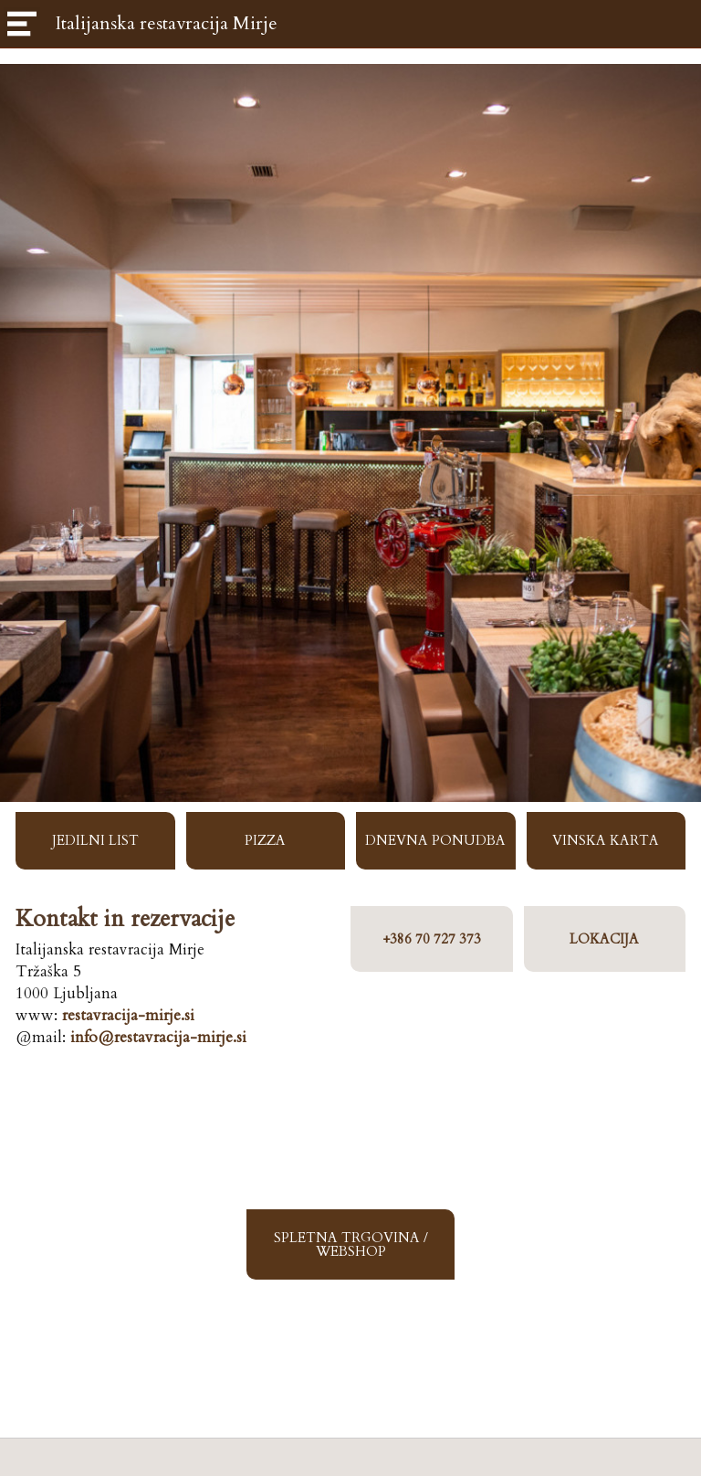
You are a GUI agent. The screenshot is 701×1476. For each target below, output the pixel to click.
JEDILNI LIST (95, 840)
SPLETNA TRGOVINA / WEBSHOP (351, 1244)
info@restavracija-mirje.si (158, 1037)
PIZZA (265, 840)
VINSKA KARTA (605, 840)
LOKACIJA (604, 939)
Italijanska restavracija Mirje (166, 23)
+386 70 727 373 (431, 939)
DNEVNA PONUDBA (435, 840)
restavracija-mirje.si (128, 1015)
